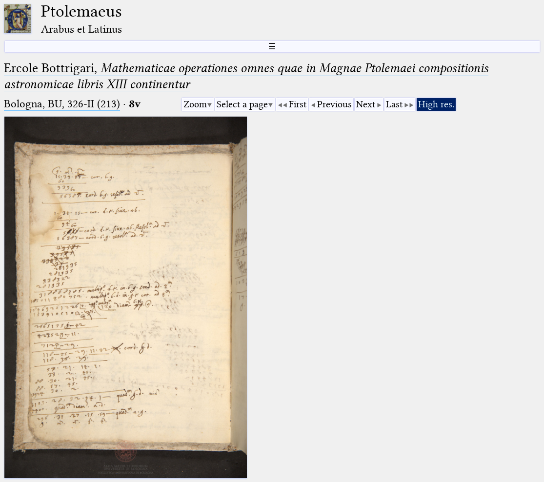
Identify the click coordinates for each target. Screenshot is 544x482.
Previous (334, 104)
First (297, 104)
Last (394, 104)
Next (365, 104)
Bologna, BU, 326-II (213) (62, 103)
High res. (436, 104)
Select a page (242, 104)
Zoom (195, 104)
